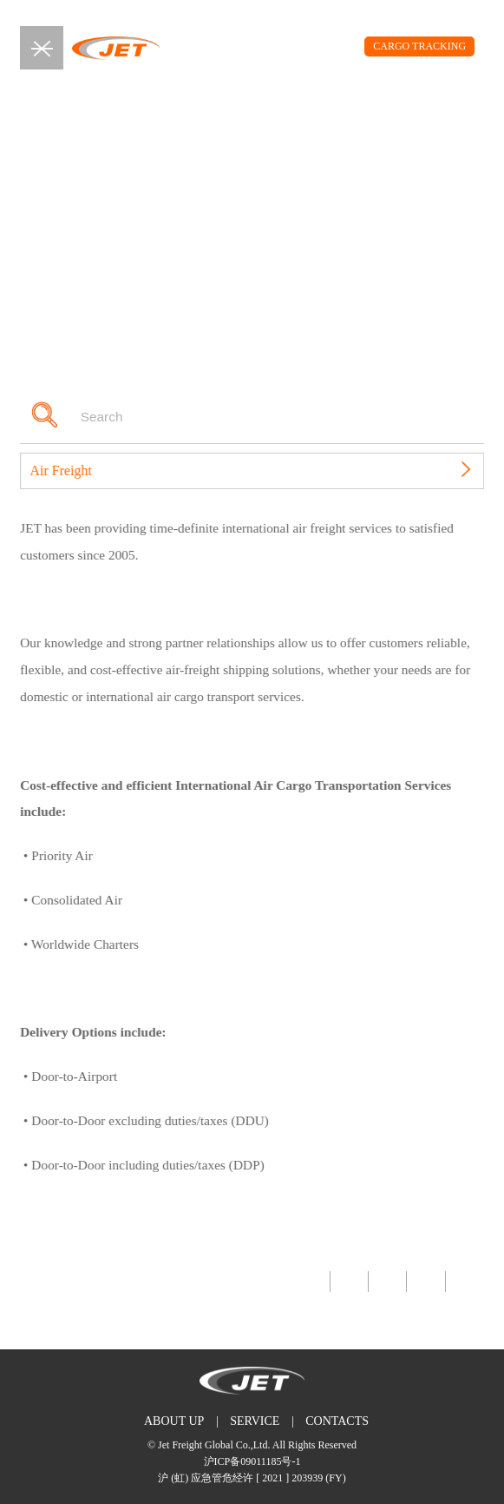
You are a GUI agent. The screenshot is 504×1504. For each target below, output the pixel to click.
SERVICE (254, 1421)
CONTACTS (337, 1421)
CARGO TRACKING (419, 46)
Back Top (39, 1281)
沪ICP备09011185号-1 (252, 1461)
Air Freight (69, 470)
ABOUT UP (174, 1421)
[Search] (237, 417)
